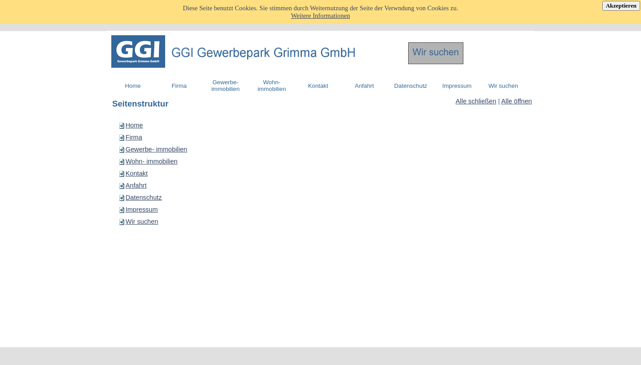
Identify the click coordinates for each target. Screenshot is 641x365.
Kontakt (137, 173)
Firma (134, 137)
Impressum (142, 209)
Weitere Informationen (320, 15)
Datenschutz (144, 197)
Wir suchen (142, 221)
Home (134, 125)
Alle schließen (476, 101)
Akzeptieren (621, 5)
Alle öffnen (516, 101)
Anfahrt (136, 185)
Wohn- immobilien (152, 161)
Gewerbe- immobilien (156, 149)
